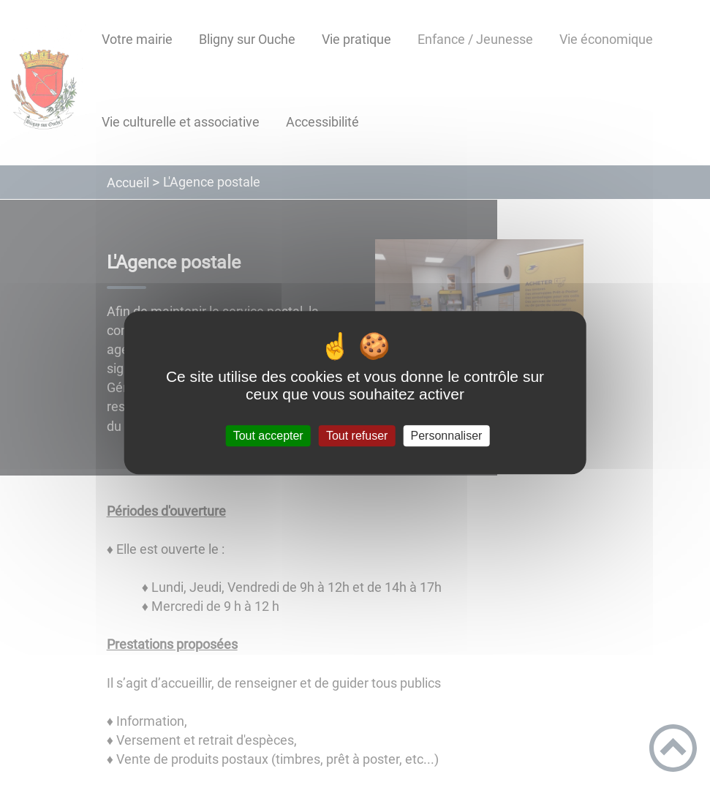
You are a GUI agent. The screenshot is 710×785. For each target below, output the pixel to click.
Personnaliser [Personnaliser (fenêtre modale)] (447, 435)
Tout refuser (357, 435)
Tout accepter (268, 435)
